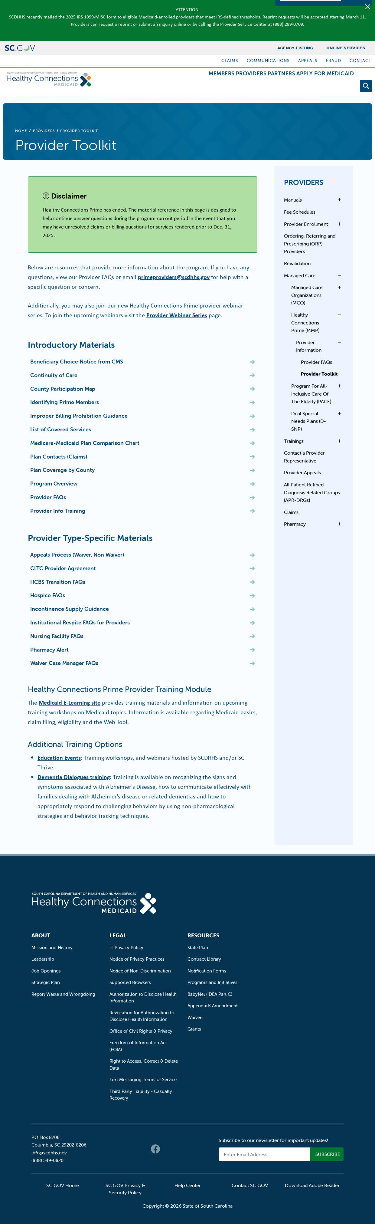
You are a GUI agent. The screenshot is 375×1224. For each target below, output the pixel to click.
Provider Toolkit (319, 374)
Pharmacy (295, 524)
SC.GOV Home (62, 1185)
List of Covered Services (60, 429)
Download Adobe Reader (312, 1185)
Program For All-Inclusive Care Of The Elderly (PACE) (311, 393)
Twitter (167, 1148)
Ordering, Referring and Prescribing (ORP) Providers (309, 243)
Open (338, 200)
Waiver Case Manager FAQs (64, 663)
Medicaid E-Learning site (69, 702)
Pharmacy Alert (49, 649)
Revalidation (297, 263)
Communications (268, 60)
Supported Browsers (130, 982)
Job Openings (46, 971)
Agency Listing (295, 47)
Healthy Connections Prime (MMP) (305, 322)
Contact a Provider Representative (304, 457)
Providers (227, 87)
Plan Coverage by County (62, 469)
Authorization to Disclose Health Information (143, 997)
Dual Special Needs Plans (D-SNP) (308, 421)
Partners (267, 87)
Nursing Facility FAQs (56, 636)
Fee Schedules (299, 212)
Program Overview (54, 483)
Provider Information (308, 346)
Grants (194, 1029)
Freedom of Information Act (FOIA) (138, 1046)
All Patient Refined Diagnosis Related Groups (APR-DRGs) (312, 492)
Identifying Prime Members (64, 402)
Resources (203, 935)
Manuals (293, 200)
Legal (117, 935)
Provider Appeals (302, 472)
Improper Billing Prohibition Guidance (79, 415)
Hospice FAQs (47, 595)
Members (188, 87)
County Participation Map (62, 388)
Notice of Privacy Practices (137, 959)
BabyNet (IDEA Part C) (210, 994)
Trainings (294, 441)
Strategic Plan (45, 982)
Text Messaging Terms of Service (143, 1079)
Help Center (187, 1185)
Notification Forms (207, 971)
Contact (360, 60)
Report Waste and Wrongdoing (63, 994)
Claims (229, 60)
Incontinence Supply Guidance (69, 608)
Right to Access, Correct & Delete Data (143, 1064)
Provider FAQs (48, 497)
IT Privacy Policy (126, 947)
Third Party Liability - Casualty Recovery (140, 1094)
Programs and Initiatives (212, 982)
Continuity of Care (53, 375)
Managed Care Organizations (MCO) (307, 295)
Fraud (333, 60)
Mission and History (52, 947)
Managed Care (299, 275)
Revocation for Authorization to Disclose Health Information (141, 1016)
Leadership (42, 959)
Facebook (155, 1148)
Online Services (345, 47)
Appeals (308, 60)
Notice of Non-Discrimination (140, 971)
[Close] (367, 6)
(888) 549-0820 (47, 1160)
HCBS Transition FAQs (57, 581)
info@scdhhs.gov (49, 1153)
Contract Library (204, 959)
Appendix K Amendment (213, 1005)
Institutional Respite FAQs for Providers (80, 622)
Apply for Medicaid (320, 87)
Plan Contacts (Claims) (58, 456)
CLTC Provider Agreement (63, 568)
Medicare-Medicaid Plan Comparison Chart (84, 442)
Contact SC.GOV (250, 1185)
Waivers (196, 1017)
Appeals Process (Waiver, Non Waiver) (77, 554)
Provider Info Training (57, 510)
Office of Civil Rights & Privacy (140, 1031)
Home (21, 130)
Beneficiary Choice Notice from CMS (76, 361)
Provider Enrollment (306, 224)
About (40, 935)
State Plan (198, 947)
